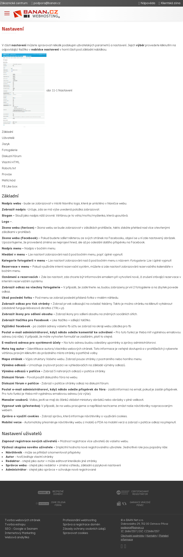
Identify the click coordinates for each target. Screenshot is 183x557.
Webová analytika (17, 537)
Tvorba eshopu (15, 524)
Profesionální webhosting (79, 520)
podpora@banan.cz (47, 3)
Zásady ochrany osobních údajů (84, 528)
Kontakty (151, 535)
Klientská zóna (170, 3)
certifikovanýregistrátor (140, 493)
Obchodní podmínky (132, 535)
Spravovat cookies (75, 533)
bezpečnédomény (58, 493)
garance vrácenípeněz (140, 503)
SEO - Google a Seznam (21, 528)
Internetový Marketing (20, 533)
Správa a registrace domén (81, 524)
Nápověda (148, 3)
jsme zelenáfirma (58, 503)
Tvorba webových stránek (22, 520)
